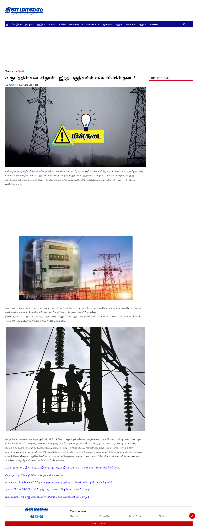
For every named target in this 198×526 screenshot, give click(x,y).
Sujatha (12, 85)
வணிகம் (153, 24)
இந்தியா (41, 24)
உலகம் (51, 24)
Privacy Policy (135, 516)
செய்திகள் (16, 24)
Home (8, 71)
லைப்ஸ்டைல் (92, 24)
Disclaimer (163, 516)
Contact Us (104, 516)
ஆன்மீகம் (107, 24)
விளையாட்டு (76, 24)
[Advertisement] (93, 47)
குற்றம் (119, 24)
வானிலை (130, 24)
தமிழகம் (29, 24)
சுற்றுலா (142, 24)
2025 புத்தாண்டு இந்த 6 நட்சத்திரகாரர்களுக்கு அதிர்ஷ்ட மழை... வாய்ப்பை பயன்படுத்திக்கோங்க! (63, 467)
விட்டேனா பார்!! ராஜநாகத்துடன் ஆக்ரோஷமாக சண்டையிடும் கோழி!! (47, 496)
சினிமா (62, 24)
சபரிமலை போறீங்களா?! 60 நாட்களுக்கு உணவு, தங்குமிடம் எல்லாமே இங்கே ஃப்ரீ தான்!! (58, 482)
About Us (74, 516)
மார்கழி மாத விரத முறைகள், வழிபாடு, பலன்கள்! (34, 475)
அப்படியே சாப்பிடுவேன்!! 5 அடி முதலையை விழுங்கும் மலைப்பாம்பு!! (47, 489)
